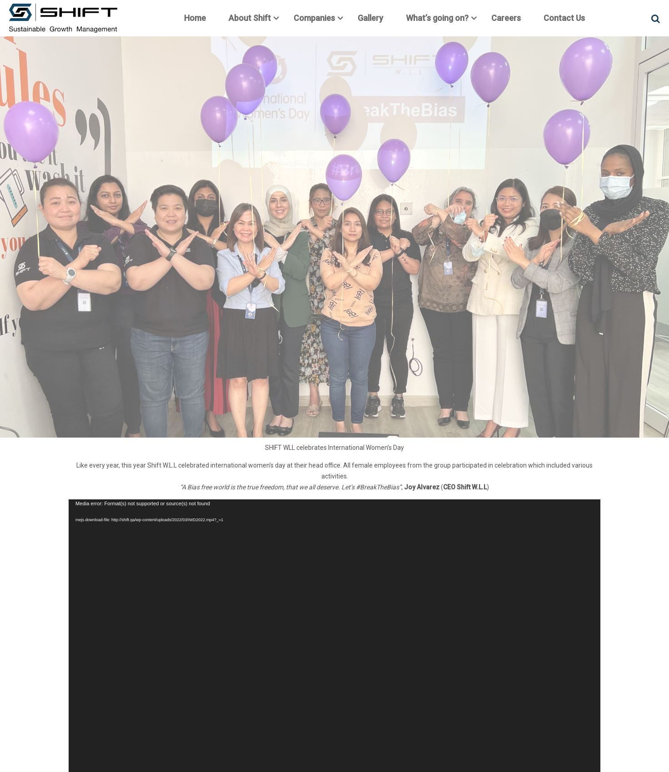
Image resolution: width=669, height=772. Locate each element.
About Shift (250, 18)
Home (195, 18)
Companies (314, 18)
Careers (506, 18)
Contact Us (564, 18)
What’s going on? (437, 18)
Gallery (370, 18)
